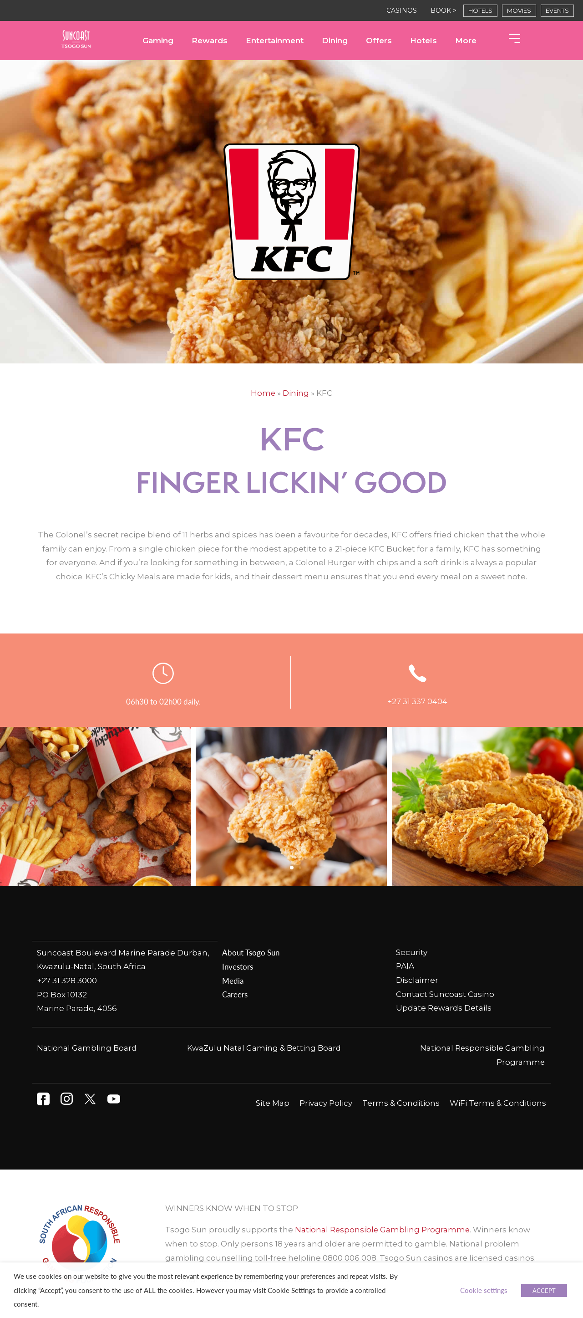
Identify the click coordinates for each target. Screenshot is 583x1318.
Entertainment (275, 40)
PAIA (405, 966)
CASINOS (401, 10)
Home (263, 393)
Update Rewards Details (444, 1007)
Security (411, 951)
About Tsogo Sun (250, 951)
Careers (235, 993)
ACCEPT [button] (544, 1290)
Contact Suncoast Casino (445, 993)
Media (232, 980)
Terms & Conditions (401, 1102)
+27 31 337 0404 (418, 701)
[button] (292, 867)
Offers (379, 40)
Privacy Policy (325, 1102)
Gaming (157, 40)
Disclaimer (417, 980)
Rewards (210, 40)
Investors (237, 965)
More (466, 40)
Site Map (272, 1102)
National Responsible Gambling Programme (383, 1228)
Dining (335, 40)
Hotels (423, 40)
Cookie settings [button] (483, 1290)
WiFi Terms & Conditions (498, 1102)
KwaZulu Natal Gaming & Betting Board (264, 1047)
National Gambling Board (87, 1047)
